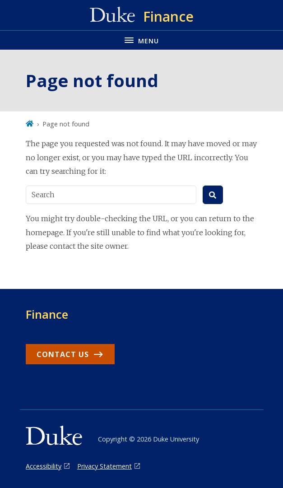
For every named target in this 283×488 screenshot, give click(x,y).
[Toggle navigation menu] (141, 40)
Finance (47, 314)
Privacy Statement (104, 466)
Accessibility (43, 466)
